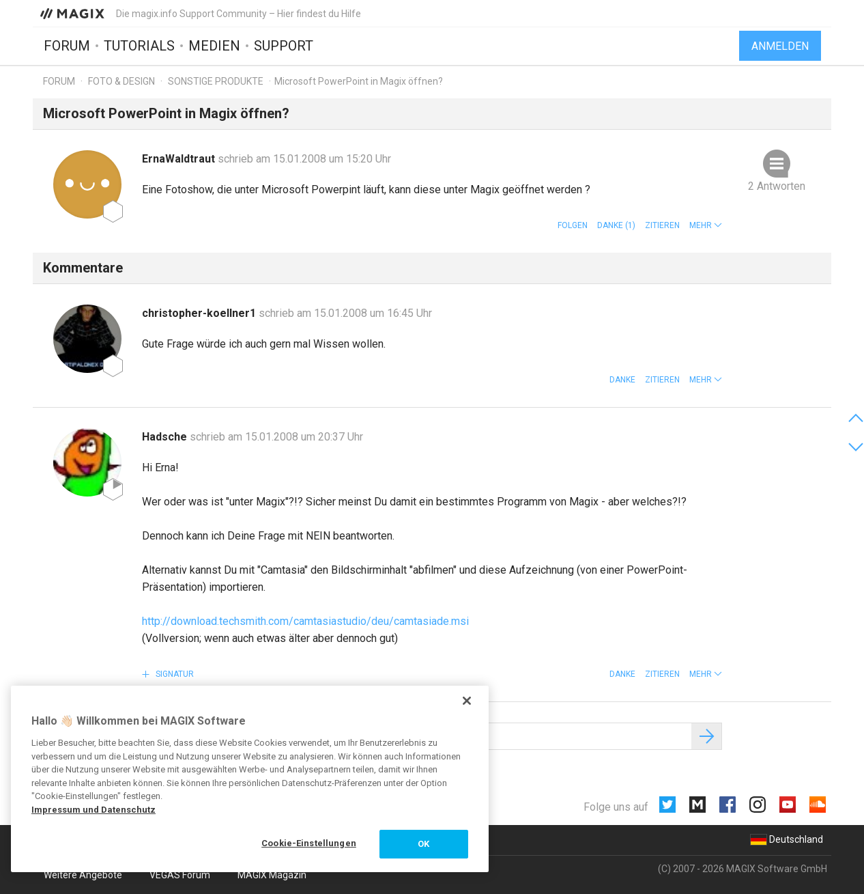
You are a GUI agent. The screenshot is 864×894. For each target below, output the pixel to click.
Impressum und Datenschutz (93, 810)
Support (283, 46)
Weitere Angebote (83, 874)
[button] (705, 225)
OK (423, 844)
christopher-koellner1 (200, 313)
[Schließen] (467, 701)
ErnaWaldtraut (180, 158)
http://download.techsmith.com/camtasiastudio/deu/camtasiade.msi (305, 621)
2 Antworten (776, 186)
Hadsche (166, 436)
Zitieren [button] (662, 225)
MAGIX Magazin (271, 874)
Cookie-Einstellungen (308, 843)
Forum (67, 46)
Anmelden (780, 46)
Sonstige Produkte (215, 81)
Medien (214, 46)
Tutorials (139, 46)
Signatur (174, 674)
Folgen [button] (573, 225)
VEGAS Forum (179, 874)
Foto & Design (121, 81)
